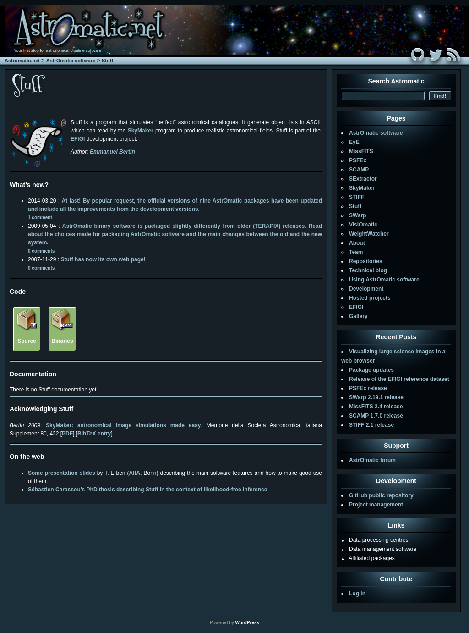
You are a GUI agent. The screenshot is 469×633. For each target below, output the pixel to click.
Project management (376, 504)
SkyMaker (140, 130)
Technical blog (368, 270)
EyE (354, 142)
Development (366, 289)
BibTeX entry (94, 433)
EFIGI (356, 307)
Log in (357, 593)
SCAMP (359, 169)
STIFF (356, 197)
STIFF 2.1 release (371, 425)
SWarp (357, 215)
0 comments (41, 250)
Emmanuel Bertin (112, 152)
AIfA (135, 473)
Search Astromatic (396, 81)
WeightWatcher (369, 234)
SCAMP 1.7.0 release (376, 416)
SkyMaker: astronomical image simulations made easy (123, 425)
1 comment (40, 217)
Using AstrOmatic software (384, 279)
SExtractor (363, 179)
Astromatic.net (22, 60)
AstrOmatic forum (372, 460)
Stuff (107, 60)
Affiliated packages (368, 558)
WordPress (247, 622)
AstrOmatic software (71, 60)
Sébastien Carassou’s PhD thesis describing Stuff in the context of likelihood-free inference (147, 489)
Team (356, 252)
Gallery (358, 316)
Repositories (365, 261)
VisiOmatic (363, 224)
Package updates (371, 370)
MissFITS (361, 151)
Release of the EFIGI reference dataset (399, 379)
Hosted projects (370, 298)
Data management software (378, 549)
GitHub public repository (381, 495)
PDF (67, 433)
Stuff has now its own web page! (102, 259)
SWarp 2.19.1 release (376, 397)
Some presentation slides (61, 473)
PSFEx (357, 160)
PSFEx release (368, 388)
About (357, 243)
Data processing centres (374, 540)
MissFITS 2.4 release (376, 406)
